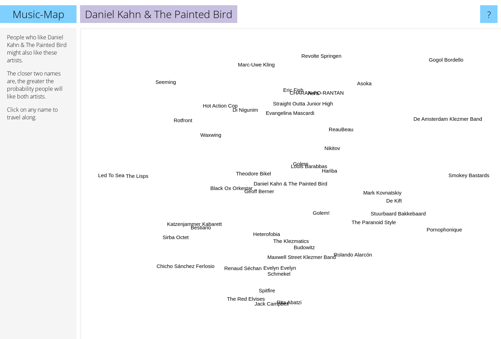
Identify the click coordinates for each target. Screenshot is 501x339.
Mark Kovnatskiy (381, 190)
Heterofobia (268, 231)
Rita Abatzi (290, 289)
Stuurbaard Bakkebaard (390, 215)
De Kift (387, 199)
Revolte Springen (317, 72)
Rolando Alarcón (349, 244)
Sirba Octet (167, 235)
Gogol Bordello (460, 54)
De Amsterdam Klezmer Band (439, 121)
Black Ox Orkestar (237, 186)
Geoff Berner (251, 195)
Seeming (173, 88)
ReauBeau (336, 134)
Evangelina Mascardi (291, 119)
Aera (309, 98)
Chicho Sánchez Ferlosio (195, 255)
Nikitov (331, 139)
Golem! (339, 229)
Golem (301, 152)
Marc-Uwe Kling (260, 80)
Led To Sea (117, 169)
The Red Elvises (255, 282)
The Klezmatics (293, 241)
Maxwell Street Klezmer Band (300, 247)
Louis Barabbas (314, 169)
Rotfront (181, 126)
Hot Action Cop (229, 116)
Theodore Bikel (243, 175)
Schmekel (280, 262)
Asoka (359, 88)
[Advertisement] (38, 232)
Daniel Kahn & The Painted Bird (290, 184)
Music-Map (38, 14)
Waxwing (221, 141)
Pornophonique (436, 228)
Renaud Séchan (245, 263)
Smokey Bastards (442, 178)
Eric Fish (290, 95)
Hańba (330, 173)
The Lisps (141, 171)
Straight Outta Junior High (305, 104)
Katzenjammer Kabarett (189, 229)
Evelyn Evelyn (296, 272)
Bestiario (212, 221)
